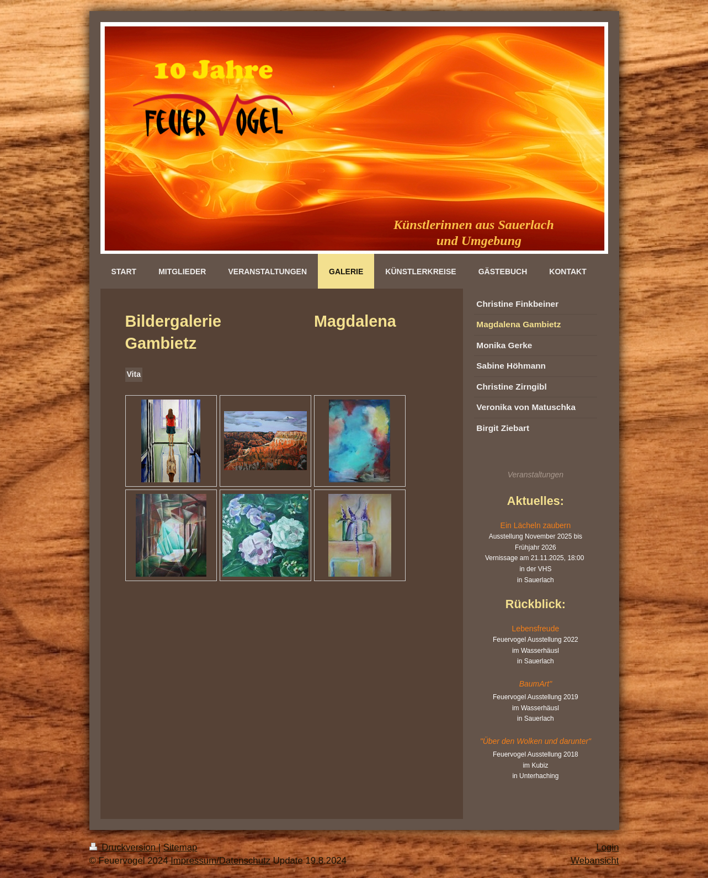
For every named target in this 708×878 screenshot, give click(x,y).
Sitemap (180, 847)
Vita (134, 374)
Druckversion (123, 847)
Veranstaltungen (535, 474)
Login (607, 847)
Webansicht (595, 860)
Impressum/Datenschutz (220, 860)
